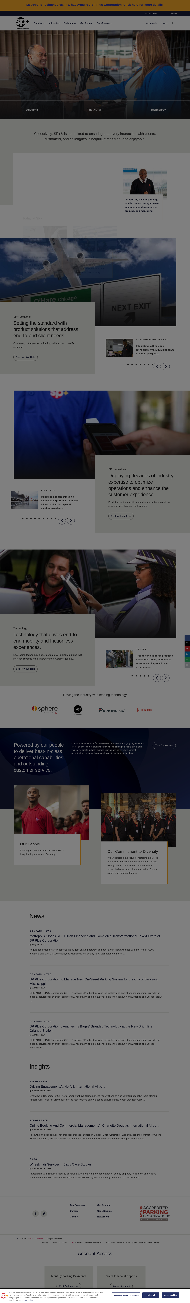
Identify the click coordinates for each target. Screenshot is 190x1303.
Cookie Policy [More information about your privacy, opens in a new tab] (27, 1300)
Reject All (151, 1295)
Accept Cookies (170, 1295)
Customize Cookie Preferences (126, 1295)
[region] (95, 1295)
